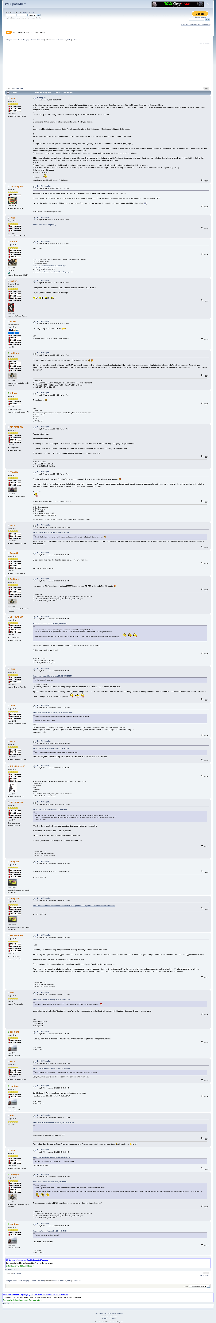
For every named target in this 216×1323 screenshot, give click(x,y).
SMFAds (104, 1316)
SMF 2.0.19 (99, 1313)
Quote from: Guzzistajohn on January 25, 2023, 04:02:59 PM (52, 676)
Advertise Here (11, 1269)
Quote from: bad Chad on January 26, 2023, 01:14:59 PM (51, 1068)
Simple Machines (117, 1313)
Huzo (12, 98)
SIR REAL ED (16, 427)
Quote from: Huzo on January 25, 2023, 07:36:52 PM (50, 624)
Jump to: (186, 1286)
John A (13, 393)
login (25, 12)
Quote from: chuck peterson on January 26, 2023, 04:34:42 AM (53, 1122)
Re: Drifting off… (44, 186)
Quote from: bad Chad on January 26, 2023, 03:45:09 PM (51, 1157)
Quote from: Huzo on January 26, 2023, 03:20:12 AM (50, 1182)
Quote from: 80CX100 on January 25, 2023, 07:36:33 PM (51, 532)
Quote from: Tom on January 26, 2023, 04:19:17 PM (50, 1231)
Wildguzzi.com (15, 4)
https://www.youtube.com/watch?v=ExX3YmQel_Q (49, 266)
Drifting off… (42, 98)
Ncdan (69, 40)
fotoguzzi (14, 861)
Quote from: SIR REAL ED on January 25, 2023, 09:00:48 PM (52, 712)
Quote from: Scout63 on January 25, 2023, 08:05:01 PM (51, 748)
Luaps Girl (63, 40)
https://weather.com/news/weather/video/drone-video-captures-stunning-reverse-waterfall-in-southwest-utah (73, 905)
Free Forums (113, 1316)
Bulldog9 (14, 353)
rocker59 (56, 40)
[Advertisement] (108, 65)
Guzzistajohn (16, 186)
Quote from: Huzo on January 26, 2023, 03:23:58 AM (50, 809)
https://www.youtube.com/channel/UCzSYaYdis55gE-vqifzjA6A (53, 272)
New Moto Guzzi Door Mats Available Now (195, 24)
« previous (202, 44)
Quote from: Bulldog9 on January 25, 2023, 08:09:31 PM (51, 999)
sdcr (12, 992)
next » (208, 44)
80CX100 (14, 472)
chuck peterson (17, 766)
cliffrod (13, 241)
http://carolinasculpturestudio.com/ (44, 268)
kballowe (14, 281)
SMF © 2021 (107, 1313)
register (31, 12)
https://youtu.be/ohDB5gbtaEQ (44, 225)
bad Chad (14, 1032)
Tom (12, 1115)
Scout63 (14, 553)
